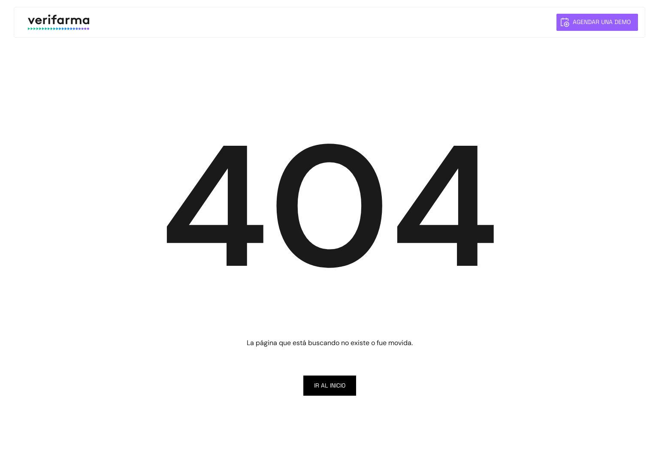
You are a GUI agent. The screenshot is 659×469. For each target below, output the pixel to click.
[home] (58, 22)
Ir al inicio (329, 385)
